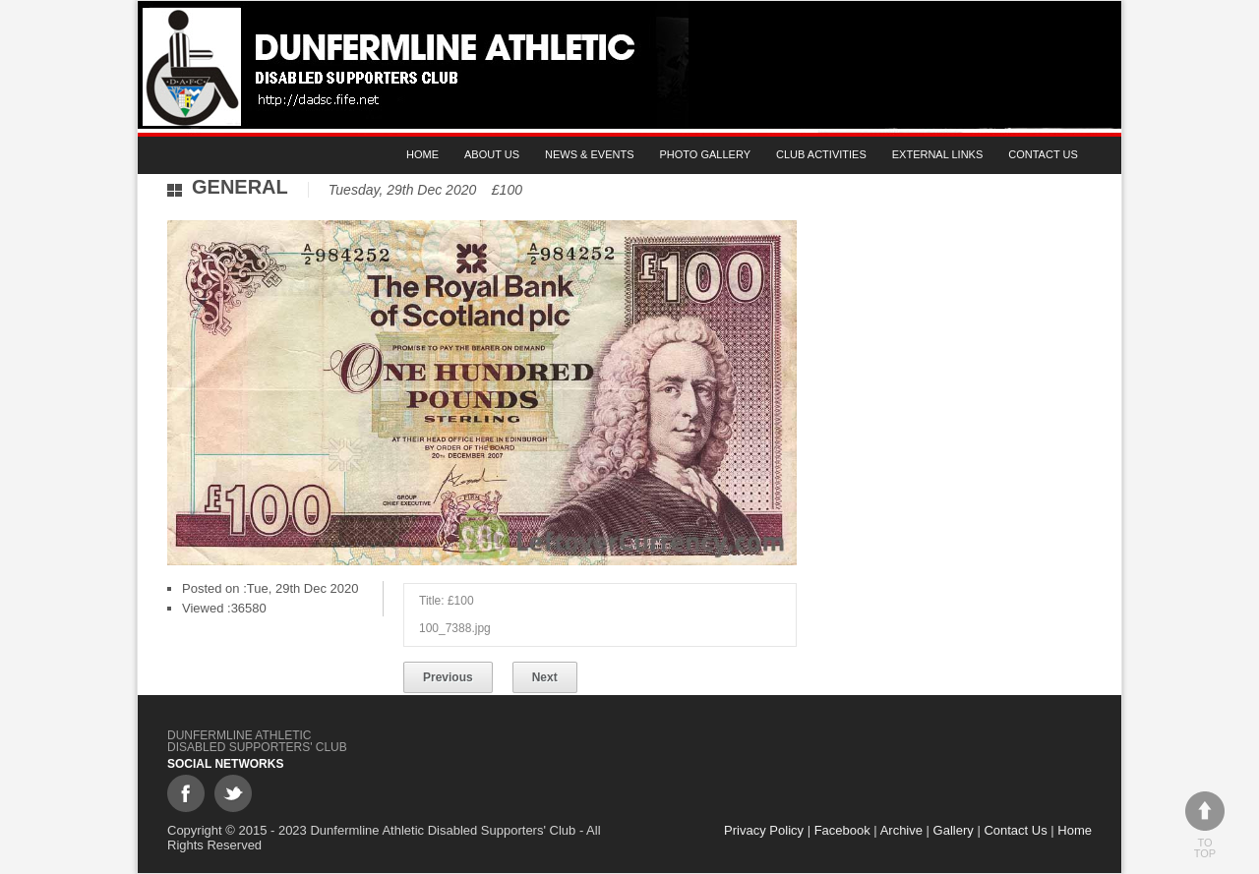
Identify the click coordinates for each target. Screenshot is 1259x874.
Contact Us (1043, 154)
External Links (938, 154)
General (240, 187)
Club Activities (821, 154)
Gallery (953, 830)
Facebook (842, 830)
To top (1205, 825)
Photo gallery (705, 154)
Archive (901, 830)
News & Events (589, 154)
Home (422, 154)
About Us (491, 154)
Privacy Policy (764, 830)
